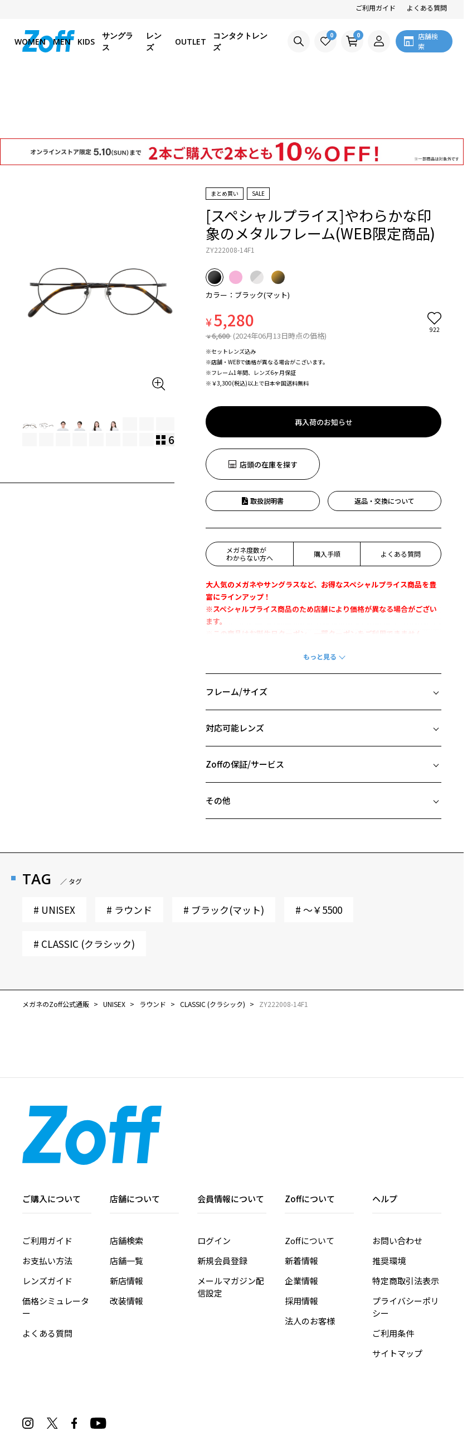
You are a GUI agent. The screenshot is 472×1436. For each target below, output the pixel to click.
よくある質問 (427, 7)
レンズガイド (47, 1217)
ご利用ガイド (376, 7)
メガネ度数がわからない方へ (249, 490)
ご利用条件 (393, 1269)
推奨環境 (389, 1197)
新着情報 (301, 1197)
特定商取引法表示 (405, 1217)
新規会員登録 (222, 1197)
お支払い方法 (47, 1197)
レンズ (154, 41)
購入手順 (327, 490)
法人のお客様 (310, 1257)
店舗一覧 (126, 1197)
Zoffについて (309, 1177)
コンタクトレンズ (240, 41)
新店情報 (126, 1217)
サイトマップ (397, 1289)
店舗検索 (126, 1177)
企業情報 (301, 1217)
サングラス (117, 41)
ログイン (214, 1177)
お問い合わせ (397, 1177)
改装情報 (126, 1237)
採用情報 (301, 1237)
